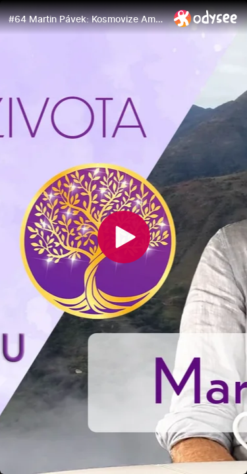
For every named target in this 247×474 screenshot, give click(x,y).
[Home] (206, 18)
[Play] (123, 237)
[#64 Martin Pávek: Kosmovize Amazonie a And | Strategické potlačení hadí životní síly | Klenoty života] (86, 19)
